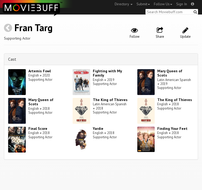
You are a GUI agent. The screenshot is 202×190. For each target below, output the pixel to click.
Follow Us (163, 4)
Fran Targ (33, 27)
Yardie (98, 128)
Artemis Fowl (39, 71)
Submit (143, 4)
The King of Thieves (110, 99)
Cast (12, 59)
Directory (124, 4)
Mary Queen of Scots (169, 73)
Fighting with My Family (107, 73)
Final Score (37, 128)
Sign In (181, 4)
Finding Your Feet (172, 128)
